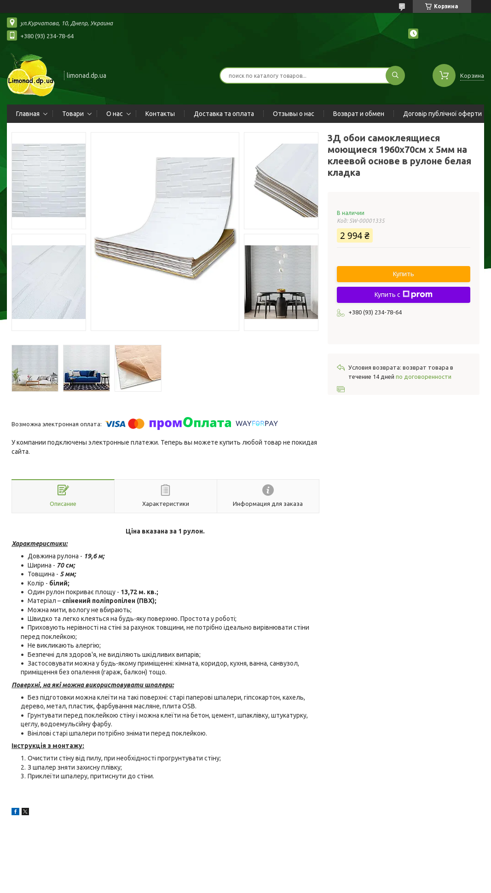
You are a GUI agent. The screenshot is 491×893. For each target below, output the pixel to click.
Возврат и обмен (358, 113)
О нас (114, 113)
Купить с (404, 294)
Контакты (160, 113)
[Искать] (395, 75)
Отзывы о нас (293, 113)
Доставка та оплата (224, 113)
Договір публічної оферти (442, 113)
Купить (403, 274)
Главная (28, 113)
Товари (73, 113)
